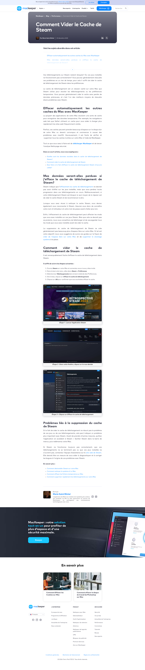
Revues (97, 633)
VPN (74, 635)
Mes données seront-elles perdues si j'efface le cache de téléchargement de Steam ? (74, 61)
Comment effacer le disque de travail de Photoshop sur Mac (88, 595)
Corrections (98, 626)
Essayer (38, 540)
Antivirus (76, 626)
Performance (56, 16)
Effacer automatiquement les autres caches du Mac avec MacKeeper (73, 56)
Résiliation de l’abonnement (71, 655)
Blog (47, 16)
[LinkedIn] (37, 620)
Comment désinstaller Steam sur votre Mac (62, 468)
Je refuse (91, 2)
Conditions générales (52, 655)
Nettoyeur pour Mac (79, 612)
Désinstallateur (78, 615)
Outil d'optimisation (79, 619)
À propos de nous (56, 612)
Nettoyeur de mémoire (80, 622)
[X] (40, 620)
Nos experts (98, 636)
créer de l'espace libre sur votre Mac (59, 237)
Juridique (54, 619)
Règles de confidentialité (91, 655)
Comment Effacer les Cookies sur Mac (55, 594)
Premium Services (78, 641)
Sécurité (97, 612)
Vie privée (98, 615)
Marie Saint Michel (61, 494)
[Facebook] (33, 620)
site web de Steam (93, 453)
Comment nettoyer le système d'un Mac (61, 471)
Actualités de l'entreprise (59, 622)
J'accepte (104, 2)
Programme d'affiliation (59, 615)
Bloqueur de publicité (79, 638)
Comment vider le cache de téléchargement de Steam (66, 162)
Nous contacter (56, 626)
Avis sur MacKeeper (79, 645)
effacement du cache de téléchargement (76, 187)
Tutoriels (97, 629)
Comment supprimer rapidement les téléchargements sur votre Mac (71, 477)
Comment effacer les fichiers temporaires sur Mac (65, 474)
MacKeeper (40, 16)
